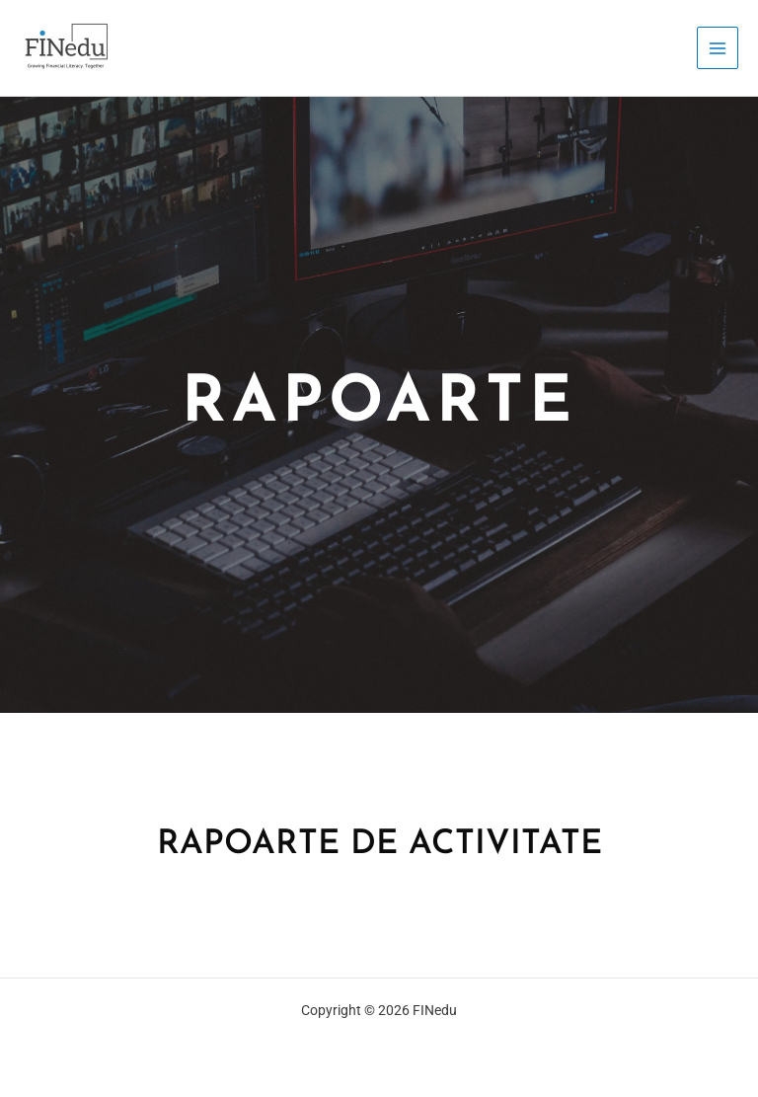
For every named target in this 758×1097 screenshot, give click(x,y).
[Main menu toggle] (718, 48)
